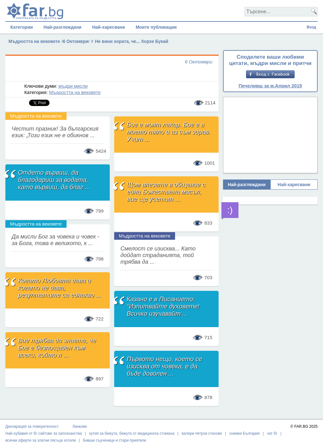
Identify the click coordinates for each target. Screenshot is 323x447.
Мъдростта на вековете (34, 41)
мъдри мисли (73, 86)
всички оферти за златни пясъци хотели (40, 440)
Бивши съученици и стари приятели (114, 440)
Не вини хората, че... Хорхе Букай (131, 41)
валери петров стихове (202, 433)
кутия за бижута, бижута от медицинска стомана (131, 433)
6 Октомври (75, 41)
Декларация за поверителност (32, 426)
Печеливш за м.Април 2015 (270, 85)
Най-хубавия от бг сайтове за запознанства (43, 433)
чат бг (272, 433)
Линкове (79, 426)
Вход (311, 27)
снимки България (244, 433)
